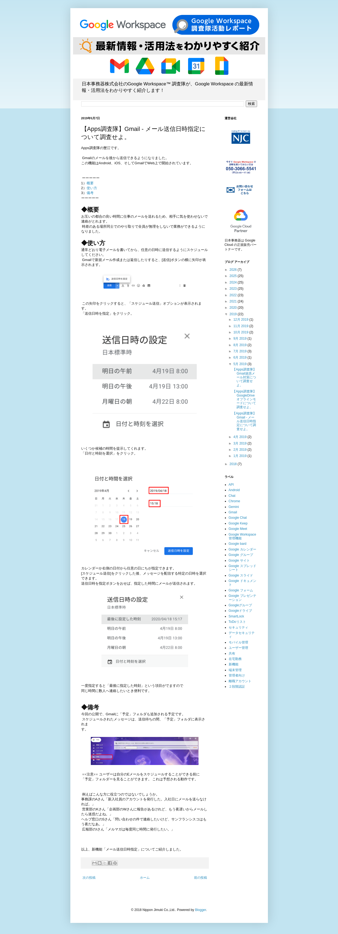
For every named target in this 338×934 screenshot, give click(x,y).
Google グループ (241, 555)
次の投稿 (89, 878)
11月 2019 (241, 326)
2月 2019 (240, 450)
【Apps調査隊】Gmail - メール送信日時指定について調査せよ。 (244, 421)
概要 (90, 183)
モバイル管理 (238, 642)
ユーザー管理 (238, 648)
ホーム (145, 878)
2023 (233, 289)
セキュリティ (238, 627)
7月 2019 (240, 351)
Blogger (200, 910)
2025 (233, 276)
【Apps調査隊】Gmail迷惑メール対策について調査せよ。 (244, 377)
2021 (233, 301)
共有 (232, 653)
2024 (233, 282)
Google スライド (241, 575)
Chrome (234, 501)
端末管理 (235, 670)
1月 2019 (240, 456)
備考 (90, 193)
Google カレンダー (242, 549)
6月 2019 (240, 357)
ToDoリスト (237, 622)
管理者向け (237, 675)
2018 (233, 464)
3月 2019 (240, 443)
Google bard (238, 544)
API (231, 485)
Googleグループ (240, 605)
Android (234, 490)
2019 (233, 314)
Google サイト (239, 560)
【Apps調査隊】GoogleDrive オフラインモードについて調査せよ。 (245, 399)
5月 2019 (240, 364)
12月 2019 (241, 319)
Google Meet (238, 529)
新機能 (233, 664)
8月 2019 (240, 345)
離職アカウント (240, 681)
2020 (233, 308)
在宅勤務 (235, 659)
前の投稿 (200, 878)
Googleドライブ (240, 611)
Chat (232, 496)
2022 (233, 295)
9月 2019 (240, 338)
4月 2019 (240, 437)
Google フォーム (241, 590)
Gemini (234, 507)
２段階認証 (237, 686)
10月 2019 (241, 332)
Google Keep (238, 523)
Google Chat (238, 518)
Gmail (233, 512)
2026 (233, 270)
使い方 (92, 188)
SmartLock (236, 616)
